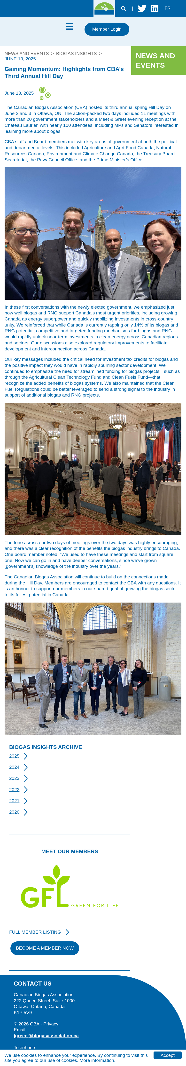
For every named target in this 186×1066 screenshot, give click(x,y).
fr (167, 8)
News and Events (27, 53)
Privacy (50, 1023)
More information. (98, 1060)
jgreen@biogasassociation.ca (46, 1035)
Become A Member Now (45, 948)
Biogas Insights (76, 53)
